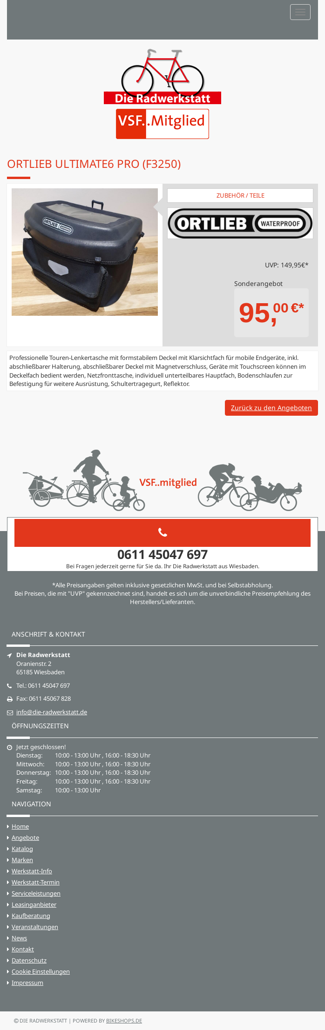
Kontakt (23, 949)
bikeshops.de (124, 1020)
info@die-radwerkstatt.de (51, 712)
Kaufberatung (31, 915)
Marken (22, 860)
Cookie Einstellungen (41, 971)
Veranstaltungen (35, 927)
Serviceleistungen (36, 893)
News (19, 938)
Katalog (22, 848)
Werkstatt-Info (32, 871)
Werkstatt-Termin (36, 882)
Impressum (27, 982)
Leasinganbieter (34, 904)
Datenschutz (29, 960)
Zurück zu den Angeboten (271, 407)
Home (20, 826)
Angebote (25, 837)
